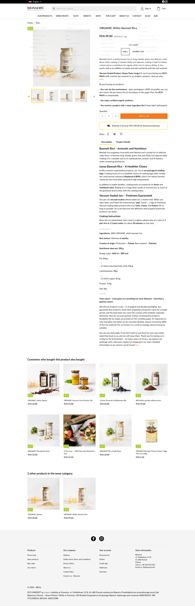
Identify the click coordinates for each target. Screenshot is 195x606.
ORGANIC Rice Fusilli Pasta (110, 451)
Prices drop (31, 555)
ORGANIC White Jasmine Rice (76, 514)
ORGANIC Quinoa (35, 514)
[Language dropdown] (34, 1)
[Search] (94, 8)
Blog (147, 16)
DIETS (98, 16)
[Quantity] (109, 116)
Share (108, 134)
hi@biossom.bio (149, 567)
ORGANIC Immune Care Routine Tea (78, 400)
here (101, 79)
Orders (102, 559)
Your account (105, 550)
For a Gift (111, 16)
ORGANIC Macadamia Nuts (39, 451)
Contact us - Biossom (71, 576)
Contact (136, 16)
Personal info (104, 555)
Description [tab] (106, 142)
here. (137, 345)
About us (124, 16)
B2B (156, 16)
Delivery (66, 555)
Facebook (93, 538)
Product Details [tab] (123, 142)
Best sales (31, 563)
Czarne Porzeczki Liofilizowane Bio (113, 400)
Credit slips (103, 563)
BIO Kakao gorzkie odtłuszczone (148, 400)
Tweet (114, 134)
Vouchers (103, 572)
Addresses (103, 568)
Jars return (31, 568)
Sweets (87, 16)
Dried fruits (62, 16)
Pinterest (121, 134)
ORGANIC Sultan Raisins (37, 400)
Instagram (101, 538)
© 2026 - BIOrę (34, 587)
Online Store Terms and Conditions (77, 559)
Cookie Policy (68, 572)
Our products (45, 16)
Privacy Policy (68, 563)
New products (33, 559)
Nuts (75, 16)
